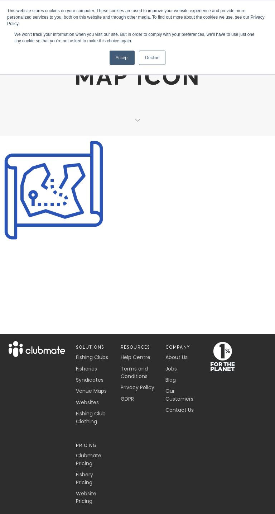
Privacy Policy (137, 387)
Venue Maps (91, 391)
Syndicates (89, 379)
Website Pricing (86, 497)
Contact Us (179, 410)
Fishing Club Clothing (91, 417)
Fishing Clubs (92, 357)
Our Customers (179, 394)
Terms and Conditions (134, 372)
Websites (87, 402)
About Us (176, 357)
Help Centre (135, 357)
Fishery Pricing (84, 478)
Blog (170, 379)
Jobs (171, 368)
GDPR (127, 398)
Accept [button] (122, 57)
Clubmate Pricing (88, 459)
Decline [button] (152, 57)
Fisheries (86, 368)
